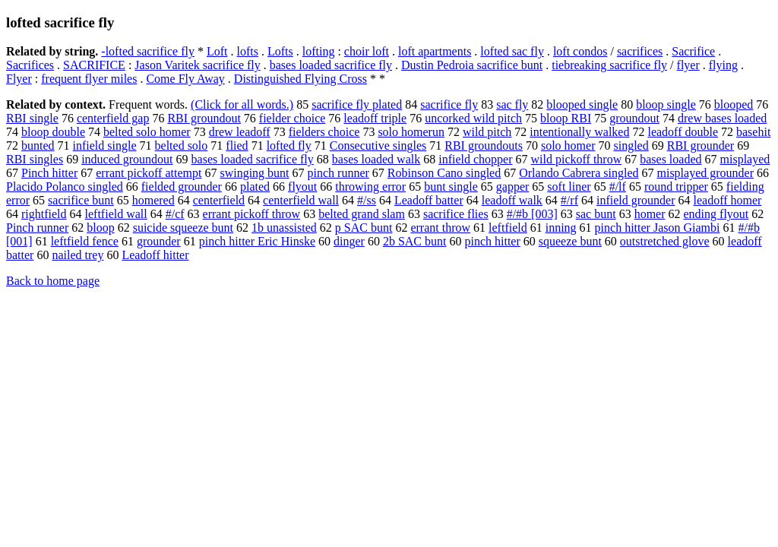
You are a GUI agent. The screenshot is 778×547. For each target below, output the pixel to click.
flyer (688, 64)
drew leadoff (239, 131)
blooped (734, 104)
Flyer (19, 78)
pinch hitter (492, 241)
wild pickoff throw (576, 159)
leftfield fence (85, 241)
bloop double (53, 131)
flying (723, 64)
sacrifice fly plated (357, 104)
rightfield (44, 213)
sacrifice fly (449, 104)
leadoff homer (728, 200)
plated (255, 186)
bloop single (666, 104)
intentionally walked (579, 131)
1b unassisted (284, 227)
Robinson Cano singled (444, 172)
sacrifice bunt (81, 200)
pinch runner (338, 172)
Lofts (280, 51)
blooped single (582, 104)
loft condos (580, 51)
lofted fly (289, 145)
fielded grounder (181, 186)
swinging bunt (254, 172)
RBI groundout (203, 118)
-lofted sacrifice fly (147, 51)
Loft (217, 51)
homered (153, 200)
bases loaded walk (376, 159)
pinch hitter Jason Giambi (657, 227)
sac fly (512, 104)
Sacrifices (30, 64)
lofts (247, 51)
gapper (513, 186)
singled (630, 145)
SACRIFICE (94, 64)
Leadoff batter (428, 200)
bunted (38, 145)
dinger (349, 241)
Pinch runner (37, 227)
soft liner (568, 186)
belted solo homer (147, 131)
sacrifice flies (456, 213)
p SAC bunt (364, 227)
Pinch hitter (49, 172)
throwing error (370, 186)
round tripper (676, 186)
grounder (159, 241)
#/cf (175, 213)
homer (650, 213)
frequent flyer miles (89, 78)
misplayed (745, 159)
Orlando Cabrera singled (578, 172)
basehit (753, 131)
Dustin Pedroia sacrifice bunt (471, 64)
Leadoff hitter (155, 254)
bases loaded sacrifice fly (331, 64)
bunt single (451, 186)
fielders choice (324, 131)
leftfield (508, 227)
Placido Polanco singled (64, 186)
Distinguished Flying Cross (300, 78)
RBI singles (34, 159)
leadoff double (682, 131)
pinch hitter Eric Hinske (257, 241)
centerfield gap (113, 118)
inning (561, 227)
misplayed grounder (705, 172)
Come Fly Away (185, 78)
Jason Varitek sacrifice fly (197, 64)
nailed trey (77, 254)
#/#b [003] (532, 213)
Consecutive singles (378, 145)
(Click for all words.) (242, 104)
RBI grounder (700, 145)
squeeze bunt (570, 241)
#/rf (569, 200)
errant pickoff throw (252, 213)
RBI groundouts (483, 145)
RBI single (32, 118)
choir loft (366, 51)
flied (237, 145)
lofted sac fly (512, 51)
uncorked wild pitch (473, 118)
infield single (105, 145)
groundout (634, 118)
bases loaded (670, 159)
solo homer (568, 145)
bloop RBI (565, 118)
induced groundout (126, 159)
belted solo (181, 145)
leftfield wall (116, 213)
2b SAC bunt (415, 241)
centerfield (219, 200)
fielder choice (292, 118)
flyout (302, 186)
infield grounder (635, 200)
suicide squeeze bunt (183, 227)
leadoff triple (374, 118)
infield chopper (475, 159)
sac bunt (596, 213)
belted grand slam (361, 213)
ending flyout (716, 213)
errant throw (440, 227)
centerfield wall (301, 200)
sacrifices (640, 51)
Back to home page (53, 280)
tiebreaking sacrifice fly (609, 64)
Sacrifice (693, 51)
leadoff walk (512, 200)
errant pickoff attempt (148, 172)
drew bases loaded (722, 118)
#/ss (366, 200)
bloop (100, 227)
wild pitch (487, 131)
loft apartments (434, 51)
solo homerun (411, 131)
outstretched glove (665, 241)
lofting (318, 51)
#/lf (617, 186)
